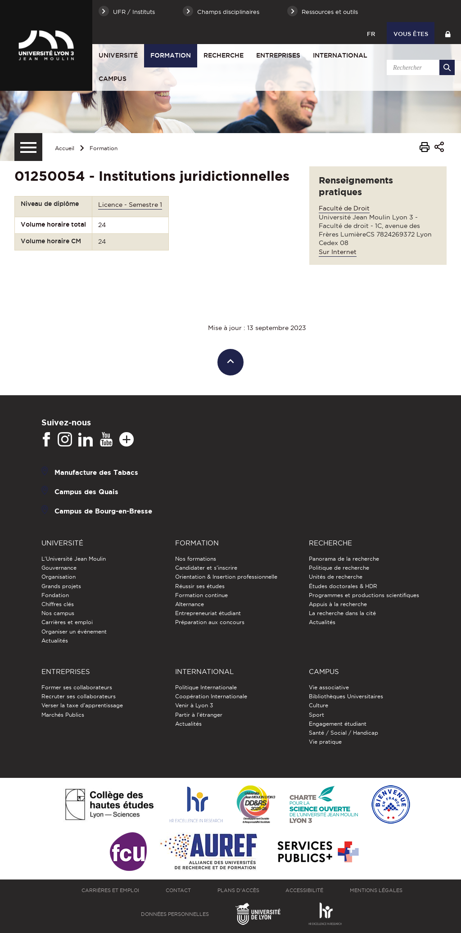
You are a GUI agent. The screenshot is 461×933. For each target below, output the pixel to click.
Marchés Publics (62, 715)
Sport (316, 715)
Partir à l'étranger (198, 715)
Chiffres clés (57, 604)
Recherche (223, 55)
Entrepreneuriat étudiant (208, 613)
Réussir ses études (200, 586)
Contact (178, 890)
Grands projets (61, 586)
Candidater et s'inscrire (206, 568)
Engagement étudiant (337, 724)
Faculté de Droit (344, 208)
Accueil (64, 148)
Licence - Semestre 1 (130, 204)
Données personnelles (175, 914)
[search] (419, 67)
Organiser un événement (74, 631)
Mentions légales (376, 890)
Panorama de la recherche (344, 559)
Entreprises (278, 55)
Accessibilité (304, 890)
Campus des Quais (86, 492)
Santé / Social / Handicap (343, 733)
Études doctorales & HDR (343, 586)
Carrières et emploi (67, 622)
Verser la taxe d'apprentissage (82, 705)
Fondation (55, 595)
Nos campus (57, 613)
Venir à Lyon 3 (194, 705)
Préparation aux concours (209, 622)
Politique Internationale (206, 687)
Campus (113, 78)
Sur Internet (338, 251)
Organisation (58, 577)
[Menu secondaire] (28, 147)
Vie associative (329, 687)
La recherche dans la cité (342, 613)
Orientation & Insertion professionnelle (226, 577)
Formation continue (201, 595)
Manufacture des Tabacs (96, 472)
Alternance (189, 604)
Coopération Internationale (211, 696)
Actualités (54, 640)
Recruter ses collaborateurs (78, 696)
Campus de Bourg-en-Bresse (103, 511)
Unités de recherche (335, 577)
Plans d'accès (238, 890)
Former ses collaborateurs (76, 687)
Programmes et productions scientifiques (364, 595)
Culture (318, 705)
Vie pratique (325, 742)
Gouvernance (59, 568)
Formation (170, 55)
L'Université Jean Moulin (73, 559)
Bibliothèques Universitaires (346, 696)
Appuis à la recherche (338, 604)
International (340, 55)
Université (118, 55)
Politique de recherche (339, 568)
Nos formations (195, 559)
